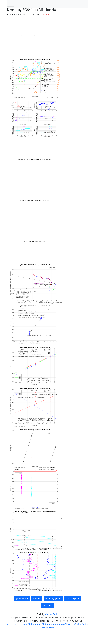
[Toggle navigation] (10, 4)
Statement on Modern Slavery (57, 624)
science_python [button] (53, 598)
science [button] (37, 598)
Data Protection (48, 627)
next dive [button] (47, 605)
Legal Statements (31, 624)
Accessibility (13, 624)
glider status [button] (21, 598)
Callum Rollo (51, 614)
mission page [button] (73, 598)
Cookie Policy (81, 624)
